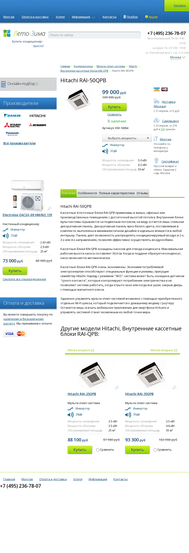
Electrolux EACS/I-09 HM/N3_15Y (27, 215)
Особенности (87, 193)
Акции (151, 17)
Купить (114, 106)
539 (163, 129)
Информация (83, 17)
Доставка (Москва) (164, 104)
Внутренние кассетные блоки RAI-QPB (84, 70)
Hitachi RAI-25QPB (82, 394)
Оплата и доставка (35, 17)
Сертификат (166, 161)
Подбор (131, 17)
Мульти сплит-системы (111, 66)
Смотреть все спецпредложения (24, 279)
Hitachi (133, 66)
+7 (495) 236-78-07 (166, 33)
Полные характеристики (117, 193)
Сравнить (114, 114)
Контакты (109, 17)
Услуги (60, 17)
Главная (65, 66)
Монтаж (8, 17)
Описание (68, 193)
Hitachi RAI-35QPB (139, 394)
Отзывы (142, 193)
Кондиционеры (83, 66)
